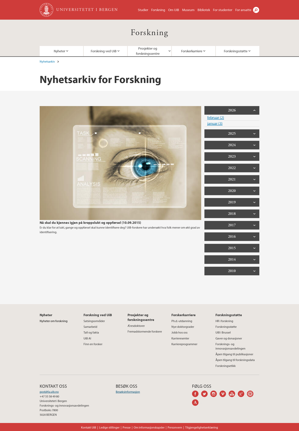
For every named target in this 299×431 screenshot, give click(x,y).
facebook (196, 394)
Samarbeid (90, 327)
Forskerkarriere (191, 51)
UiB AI (87, 338)
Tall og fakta (91, 332)
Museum (188, 10)
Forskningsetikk (225, 366)
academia (196, 403)
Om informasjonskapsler (149, 427)
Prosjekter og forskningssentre (148, 51)
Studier (143, 10)
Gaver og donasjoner (228, 338)
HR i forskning (224, 321)
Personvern (175, 427)
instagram (214, 394)
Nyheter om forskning (54, 321)
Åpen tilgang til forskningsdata (235, 360)
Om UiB (173, 10)
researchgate (242, 394)
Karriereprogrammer (184, 344)
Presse (127, 427)
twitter (205, 394)
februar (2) (215, 117)
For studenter (222, 10)
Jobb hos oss (179, 332)
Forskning (158, 10)
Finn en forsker (93, 344)
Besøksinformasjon (128, 392)
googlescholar (251, 394)
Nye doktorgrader (182, 327)
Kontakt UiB (88, 427)
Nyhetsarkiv (47, 61)
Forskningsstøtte (236, 51)
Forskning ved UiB (104, 51)
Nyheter (59, 51)
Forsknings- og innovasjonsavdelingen (230, 346)
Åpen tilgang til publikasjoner (234, 354)
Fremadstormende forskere (145, 331)
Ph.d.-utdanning (181, 321)
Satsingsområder (94, 321)
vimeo (224, 394)
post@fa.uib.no (49, 392)
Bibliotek (204, 10)
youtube (233, 394)
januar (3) (215, 123)
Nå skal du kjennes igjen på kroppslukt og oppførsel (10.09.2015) (90, 222)
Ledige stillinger (109, 427)
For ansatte (243, 10)
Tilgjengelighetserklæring (201, 427)
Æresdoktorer (136, 326)
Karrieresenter (180, 338)
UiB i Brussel (223, 332)
